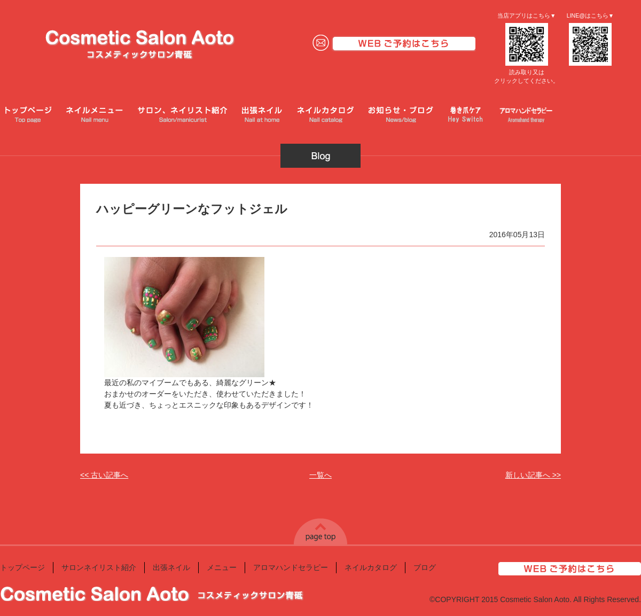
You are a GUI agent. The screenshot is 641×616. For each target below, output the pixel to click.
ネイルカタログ (371, 567)
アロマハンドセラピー (290, 567)
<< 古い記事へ (104, 475)
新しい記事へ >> (533, 475)
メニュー (222, 567)
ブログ (424, 567)
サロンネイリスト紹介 (98, 567)
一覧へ (320, 475)
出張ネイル (171, 567)
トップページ (22, 567)
